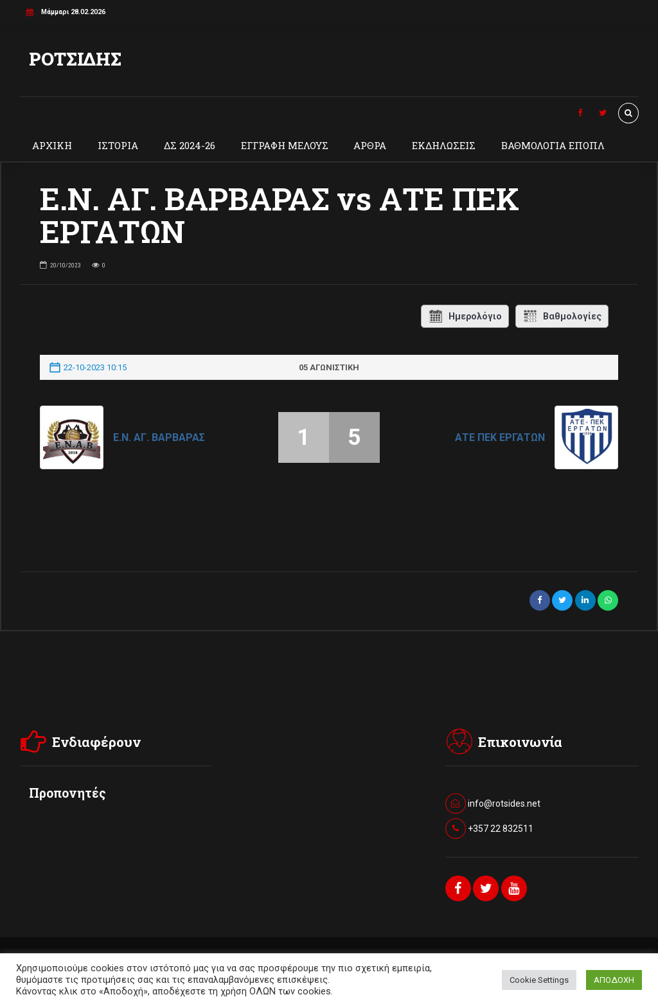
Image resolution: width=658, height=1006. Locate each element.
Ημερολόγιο (465, 316)
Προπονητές (67, 793)
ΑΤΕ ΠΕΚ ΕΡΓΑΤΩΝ (500, 437)
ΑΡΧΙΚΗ (52, 145)
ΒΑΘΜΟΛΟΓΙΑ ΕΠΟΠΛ (553, 145)
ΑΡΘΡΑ (369, 145)
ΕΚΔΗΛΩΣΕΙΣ (444, 145)
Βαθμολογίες (561, 316)
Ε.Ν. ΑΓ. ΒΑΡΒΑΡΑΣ (159, 437)
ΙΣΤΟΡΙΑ (118, 145)
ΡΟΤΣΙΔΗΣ (75, 59)
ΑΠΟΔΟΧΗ (614, 980)
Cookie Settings (539, 980)
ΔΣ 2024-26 (189, 145)
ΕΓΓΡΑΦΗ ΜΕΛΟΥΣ (284, 145)
